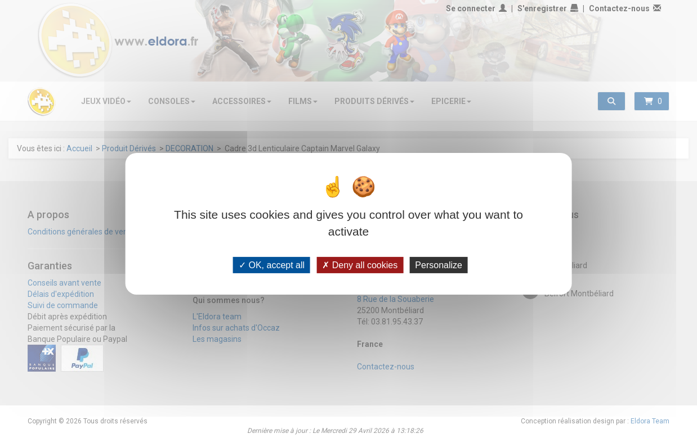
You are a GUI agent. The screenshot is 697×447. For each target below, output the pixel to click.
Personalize (438, 264)
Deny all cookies (359, 264)
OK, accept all (272, 264)
